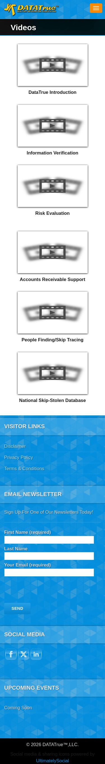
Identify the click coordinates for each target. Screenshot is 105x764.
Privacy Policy (18, 457)
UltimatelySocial (52, 760)
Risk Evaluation (52, 213)
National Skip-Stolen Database (52, 400)
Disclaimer (15, 446)
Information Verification (52, 152)
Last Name (49, 552)
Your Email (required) (49, 568)
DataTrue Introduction (52, 92)
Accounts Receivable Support (52, 279)
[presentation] (46, 592)
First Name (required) (49, 536)
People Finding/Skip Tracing (52, 339)
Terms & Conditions (24, 468)
